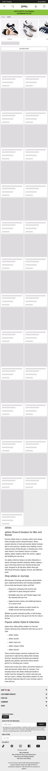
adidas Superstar (15, 642)
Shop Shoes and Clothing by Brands (24, 756)
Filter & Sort (24, 49)
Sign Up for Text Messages (10, 721)
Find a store (6, 734)
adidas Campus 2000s (16, 646)
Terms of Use (8, 730)
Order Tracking (7, 1)
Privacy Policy (16, 730)
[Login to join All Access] (24, 11)
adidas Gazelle (14, 639)
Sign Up (5, 717)
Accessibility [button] (42, 1)
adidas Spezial (14, 650)
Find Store (41, 738)
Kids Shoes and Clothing (24, 758)
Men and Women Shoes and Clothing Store (24, 754)
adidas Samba (13, 635)
